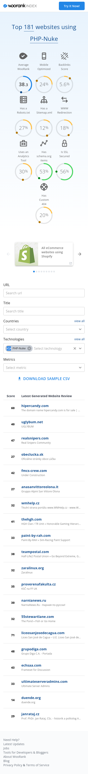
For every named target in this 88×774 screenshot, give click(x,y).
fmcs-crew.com (34, 470)
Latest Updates (14, 744)
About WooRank (14, 757)
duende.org (31, 697)
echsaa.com (31, 665)
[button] (19, 348)
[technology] (52, 348)
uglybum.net (32, 422)
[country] (38, 329)
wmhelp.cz (30, 503)
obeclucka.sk (32, 454)
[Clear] (75, 348)
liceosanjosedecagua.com (43, 633)
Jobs (6, 748)
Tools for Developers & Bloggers (25, 752)
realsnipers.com (35, 438)
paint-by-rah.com (36, 535)
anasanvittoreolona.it (39, 487)
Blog (6, 761)
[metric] (38, 368)
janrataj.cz (30, 714)
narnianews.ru (33, 600)
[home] (20, 6)
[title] (44, 293)
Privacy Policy (12, 765)
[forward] (80, 254)
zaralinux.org (32, 568)
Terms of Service (37, 765)
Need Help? (11, 740)
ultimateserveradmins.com (44, 681)
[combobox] (44, 329)
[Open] (80, 329)
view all (79, 321)
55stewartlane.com (37, 616)
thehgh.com (31, 519)
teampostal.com (35, 551)
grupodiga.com (34, 649)
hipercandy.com (35, 405)
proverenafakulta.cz (38, 584)
